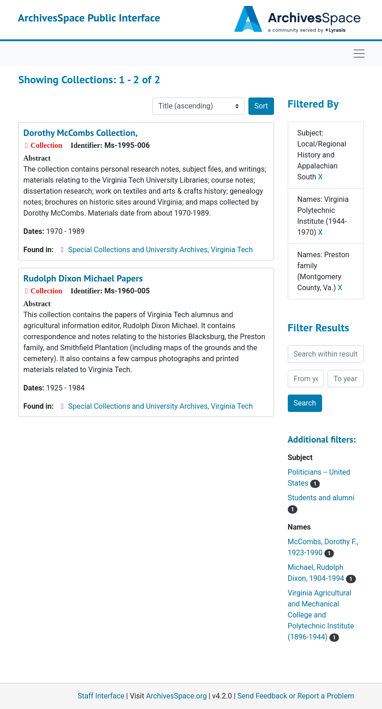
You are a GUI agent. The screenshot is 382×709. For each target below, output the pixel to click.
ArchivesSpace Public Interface (89, 18)
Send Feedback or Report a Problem (295, 696)
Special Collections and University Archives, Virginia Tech (160, 249)
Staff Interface (101, 696)
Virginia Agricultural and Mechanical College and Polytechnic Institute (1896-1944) (321, 615)
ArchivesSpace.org (176, 696)
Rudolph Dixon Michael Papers (83, 278)
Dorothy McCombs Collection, (80, 133)
